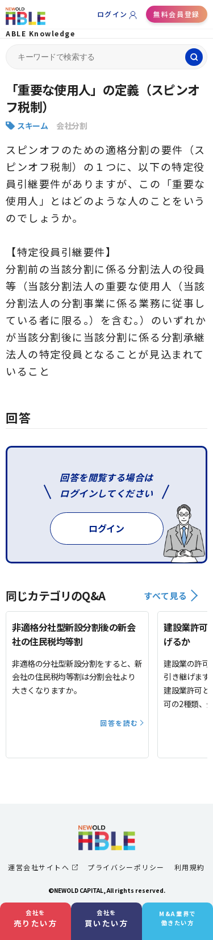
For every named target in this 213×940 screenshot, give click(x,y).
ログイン (112, 14)
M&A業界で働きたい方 (177, 918)
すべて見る (171, 595)
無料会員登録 (176, 14)
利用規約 (189, 867)
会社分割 (71, 125)
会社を (36, 918)
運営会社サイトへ (43, 867)
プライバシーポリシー (125, 867)
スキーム (32, 125)
